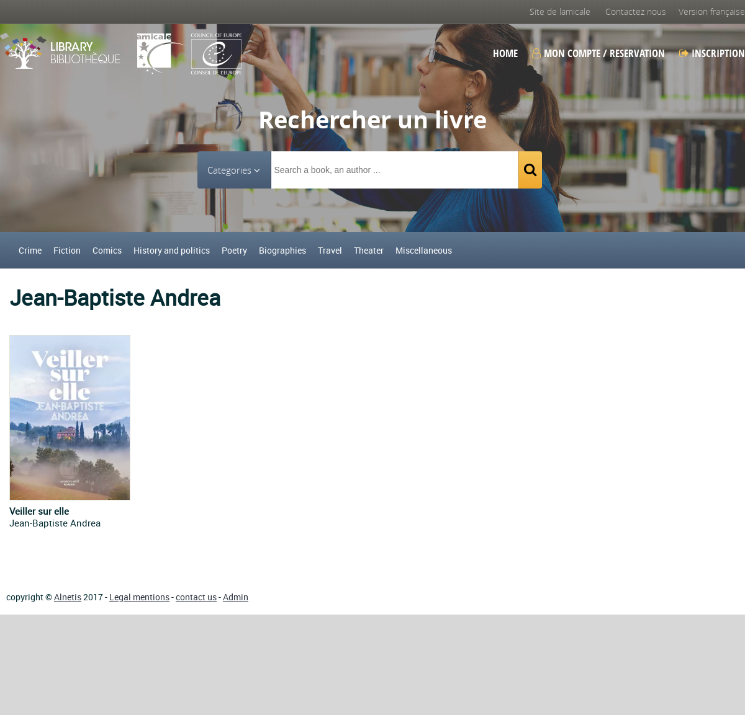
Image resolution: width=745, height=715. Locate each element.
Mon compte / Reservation (598, 53)
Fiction (67, 250)
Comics (107, 250)
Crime (30, 250)
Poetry (234, 250)
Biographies (282, 250)
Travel (330, 250)
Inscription (712, 53)
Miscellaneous (423, 250)
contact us (196, 597)
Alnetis (67, 597)
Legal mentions (139, 597)
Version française (712, 11)
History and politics (171, 250)
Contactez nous (635, 11)
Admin (235, 597)
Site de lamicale (560, 11)
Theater (369, 250)
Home (505, 53)
